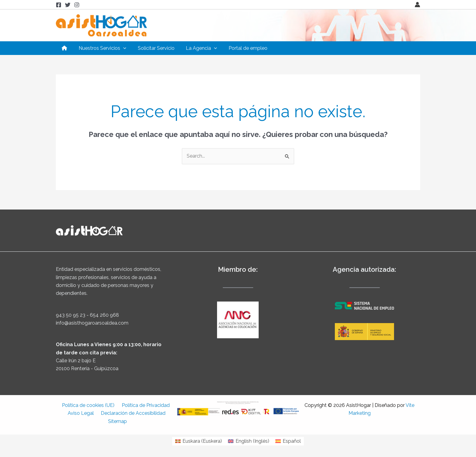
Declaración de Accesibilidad (132, 413)
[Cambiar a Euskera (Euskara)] (198, 441)
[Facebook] (58, 5)
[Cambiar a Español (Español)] (288, 441)
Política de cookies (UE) (89, 405)
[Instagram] (77, 5)
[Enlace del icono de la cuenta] (417, 4)
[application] (120, 48)
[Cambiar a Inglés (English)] (248, 441)
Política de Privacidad (144, 405)
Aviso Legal (82, 413)
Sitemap (117, 421)
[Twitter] (67, 5)
